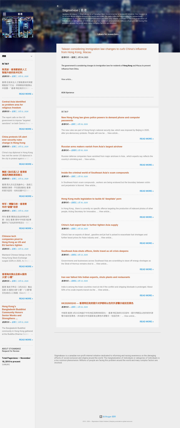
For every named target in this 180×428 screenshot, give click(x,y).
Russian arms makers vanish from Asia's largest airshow (91, 146)
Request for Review (10, 351)
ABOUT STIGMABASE (11, 349)
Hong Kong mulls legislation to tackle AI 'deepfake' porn (91, 199)
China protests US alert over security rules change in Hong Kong (14, 140)
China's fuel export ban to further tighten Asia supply (89, 225)
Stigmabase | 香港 (74, 10)
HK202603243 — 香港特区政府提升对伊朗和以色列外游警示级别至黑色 (97, 303)
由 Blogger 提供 (107, 417)
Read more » (147, 139)
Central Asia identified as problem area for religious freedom (14, 104)
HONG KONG (107, 343)
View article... (66, 79)
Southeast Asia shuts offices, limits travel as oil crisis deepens (94, 251)
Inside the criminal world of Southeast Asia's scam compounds (95, 172)
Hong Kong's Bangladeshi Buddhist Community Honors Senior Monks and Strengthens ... (14, 312)
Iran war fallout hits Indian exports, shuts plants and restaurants (95, 277)
